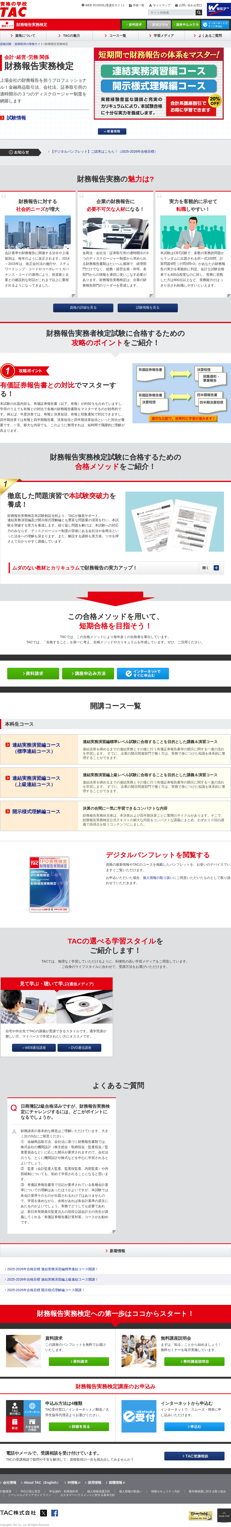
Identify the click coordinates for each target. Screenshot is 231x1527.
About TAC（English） (42, 1482)
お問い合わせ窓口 (190, 5)
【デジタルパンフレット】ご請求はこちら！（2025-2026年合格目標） (104, 151)
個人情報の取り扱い (158, 878)
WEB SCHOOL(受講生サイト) (104, 5)
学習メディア (164, 36)
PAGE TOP (224, 1516)
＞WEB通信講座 (34, 1048)
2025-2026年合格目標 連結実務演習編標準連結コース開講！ (52, 1269)
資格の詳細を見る (83, 307)
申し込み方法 (88, 673)
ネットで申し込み (143, 673)
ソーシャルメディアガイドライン (29, 1495)
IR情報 (72, 1482)
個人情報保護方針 (98, 1491)
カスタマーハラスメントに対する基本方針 (87, 1495)
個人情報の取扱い (130, 1491)
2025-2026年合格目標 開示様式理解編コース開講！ (46, 1290)
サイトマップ (161, 5)
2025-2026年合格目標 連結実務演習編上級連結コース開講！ (52, 1279)
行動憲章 (6, 1491)
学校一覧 (138, 5)
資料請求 (135, 24)
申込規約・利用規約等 (63, 1491)
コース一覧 (117, 36)
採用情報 (94, 1482)
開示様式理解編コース (36, 811)
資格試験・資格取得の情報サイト (21, 44)
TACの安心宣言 (30, 1491)
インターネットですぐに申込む (217, 25)
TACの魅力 (71, 36)
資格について (25, 36)
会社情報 (9, 1482)
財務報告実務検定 (31, 25)
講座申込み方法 (187, 24)
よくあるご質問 (210, 36)
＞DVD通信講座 (80, 1048)
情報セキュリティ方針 (165, 1491)
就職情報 (115, 1482)
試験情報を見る (148, 307)
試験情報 (16, 117)
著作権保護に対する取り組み (207, 1491)
